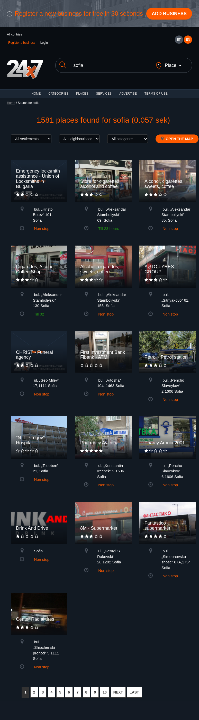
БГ (178, 39)
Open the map (177, 138)
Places (82, 93)
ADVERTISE (128, 93)
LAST (134, 692)
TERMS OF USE (156, 93)
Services (103, 93)
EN (188, 39)
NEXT (118, 692)
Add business (169, 13)
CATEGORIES (58, 93)
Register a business (21, 42)
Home (11, 103)
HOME (36, 93)
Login (44, 42)
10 (105, 692)
